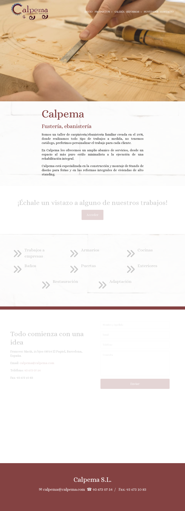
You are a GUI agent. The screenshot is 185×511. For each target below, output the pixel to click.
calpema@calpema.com (64, 489)
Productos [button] (104, 11)
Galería (119, 11)
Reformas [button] (134, 11)
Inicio (89, 11)
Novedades (151, 11)
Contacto (167, 11)
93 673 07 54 (103, 489)
